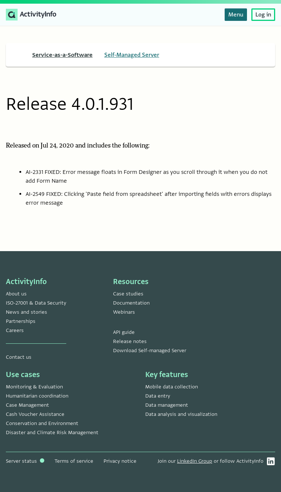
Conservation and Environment (42, 423)
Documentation (131, 302)
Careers (15, 330)
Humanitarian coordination (37, 395)
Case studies (128, 293)
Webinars (124, 312)
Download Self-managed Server (149, 350)
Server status (25, 461)
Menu (235, 14)
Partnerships (20, 321)
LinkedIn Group (194, 461)
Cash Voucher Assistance (35, 414)
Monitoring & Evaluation (34, 386)
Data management (166, 405)
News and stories (26, 312)
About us (16, 293)
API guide (124, 332)
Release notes (130, 341)
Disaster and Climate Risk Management (52, 432)
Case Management (27, 405)
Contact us (18, 357)
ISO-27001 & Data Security (36, 302)
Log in (263, 14)
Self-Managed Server (131, 55)
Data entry (157, 395)
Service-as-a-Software (62, 55)
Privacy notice (120, 461)
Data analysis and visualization (181, 414)
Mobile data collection (171, 386)
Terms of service (74, 461)
